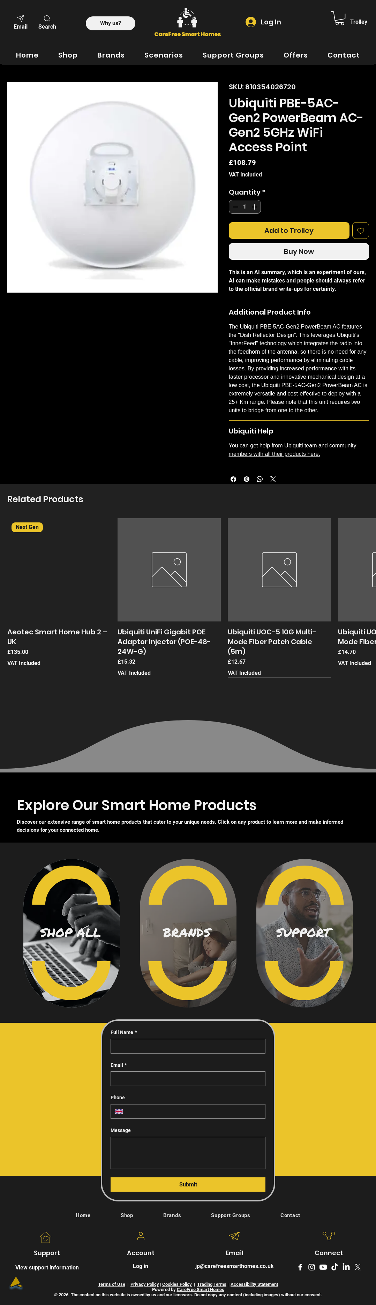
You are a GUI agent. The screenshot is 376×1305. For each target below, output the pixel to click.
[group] (188, 598)
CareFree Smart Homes (200, 1289)
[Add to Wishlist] (360, 230)
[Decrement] (235, 206)
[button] (47, 21)
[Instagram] (311, 1267)
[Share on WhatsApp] (260, 479)
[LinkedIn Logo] (346, 1267)
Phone (118, 1097)
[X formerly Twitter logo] (357, 1267)
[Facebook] (300, 1267)
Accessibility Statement (254, 1284)
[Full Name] (186, 1046)
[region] (71, 933)
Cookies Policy (177, 1284)
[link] (339, 18)
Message (121, 1130)
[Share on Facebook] (233, 479)
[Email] (20, 21)
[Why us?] (110, 23)
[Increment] (255, 206)
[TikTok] (334, 1267)
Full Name (124, 1032)
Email (119, 1065)
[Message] (188, 1153)
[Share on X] (273, 479)
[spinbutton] (245, 206)
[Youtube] (323, 1267)
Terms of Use (111, 1284)
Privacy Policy (144, 1284)
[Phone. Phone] (194, 1111)
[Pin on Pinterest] (246, 479)
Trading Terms (211, 1284)
